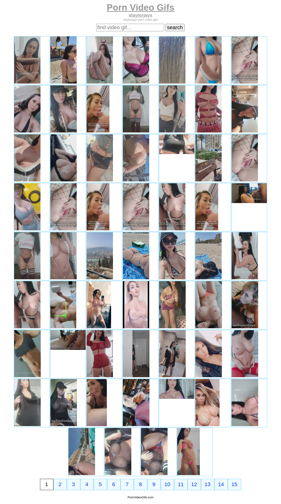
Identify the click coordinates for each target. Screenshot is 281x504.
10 (167, 484)
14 (221, 484)
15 (234, 484)
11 (181, 484)
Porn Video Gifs (140, 7)
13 (208, 484)
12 (194, 484)
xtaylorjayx (140, 15)
